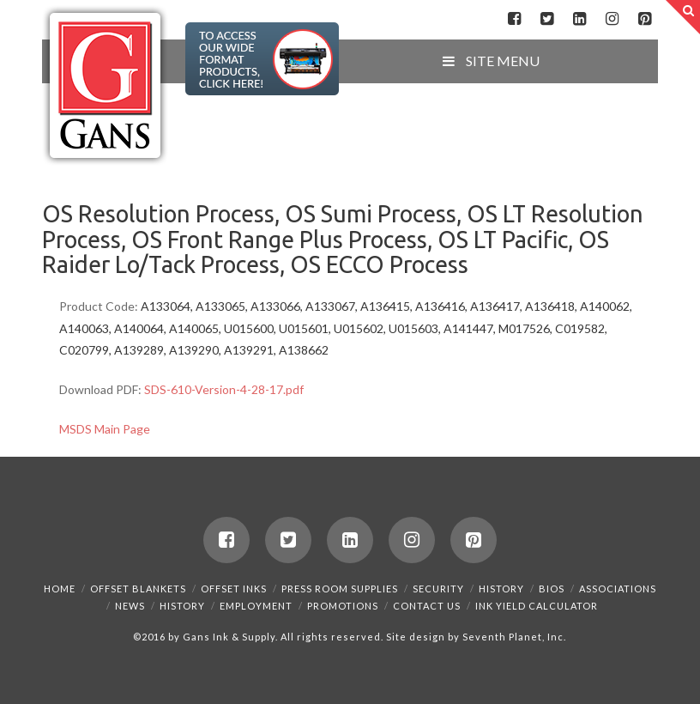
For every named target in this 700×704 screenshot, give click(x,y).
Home (59, 588)
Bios (551, 588)
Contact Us (427, 605)
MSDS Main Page (104, 429)
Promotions (342, 605)
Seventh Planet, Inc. (513, 636)
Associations (617, 588)
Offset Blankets (138, 588)
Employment (256, 605)
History (501, 588)
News (130, 605)
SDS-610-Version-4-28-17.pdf (224, 389)
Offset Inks (234, 588)
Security (438, 588)
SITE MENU (490, 60)
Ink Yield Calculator (536, 605)
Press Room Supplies (339, 588)
